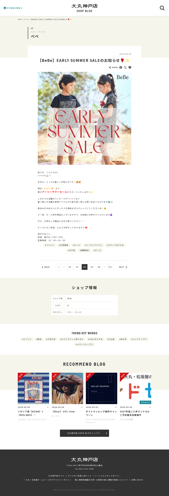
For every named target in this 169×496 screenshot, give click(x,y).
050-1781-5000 (86, 469)
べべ (26, 19)
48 (84, 267)
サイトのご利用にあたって (80, 476)
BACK (46, 267)
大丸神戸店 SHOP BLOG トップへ (87, 433)
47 (77, 267)
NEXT (123, 267)
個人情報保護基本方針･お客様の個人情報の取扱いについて (101, 480)
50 (99, 267)
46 (69, 267)
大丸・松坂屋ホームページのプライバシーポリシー (49, 480)
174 (110, 267)
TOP (20, 19)
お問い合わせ (137, 480)
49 (92, 267)
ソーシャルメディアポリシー (108, 476)
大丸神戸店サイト (56, 476)
